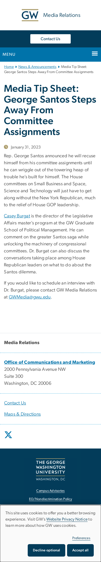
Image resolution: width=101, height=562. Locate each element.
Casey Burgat (17, 216)
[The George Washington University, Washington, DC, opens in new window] (50, 469)
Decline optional (46, 550)
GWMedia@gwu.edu (30, 297)
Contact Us (50, 39)
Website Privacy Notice (67, 519)
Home (9, 67)
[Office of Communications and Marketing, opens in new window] (49, 362)
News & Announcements (37, 67)
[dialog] (50, 533)
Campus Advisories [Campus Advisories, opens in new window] (50, 491)
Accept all (80, 550)
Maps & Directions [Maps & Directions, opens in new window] (22, 414)
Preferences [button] (81, 538)
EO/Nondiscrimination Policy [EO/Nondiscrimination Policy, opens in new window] (50, 499)
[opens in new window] (8, 439)
